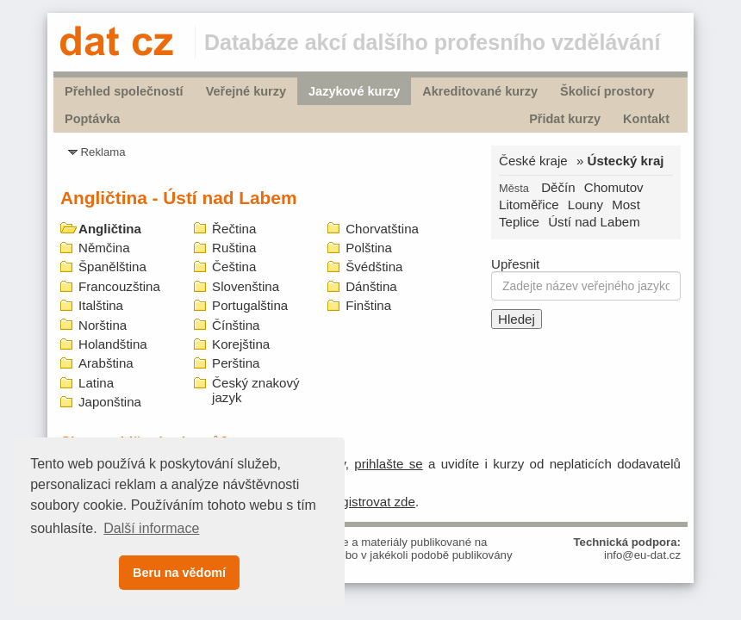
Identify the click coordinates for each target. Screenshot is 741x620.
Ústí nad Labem (594, 221)
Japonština (109, 401)
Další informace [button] (151, 528)
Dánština (371, 286)
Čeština (234, 266)
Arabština (106, 363)
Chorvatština (382, 228)
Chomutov (614, 187)
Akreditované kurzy (480, 91)
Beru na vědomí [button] (179, 573)
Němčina (104, 247)
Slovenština (245, 286)
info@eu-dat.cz (642, 555)
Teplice (519, 221)
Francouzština (119, 286)
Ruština (234, 247)
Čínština (235, 325)
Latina (96, 382)
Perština (235, 363)
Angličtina (109, 228)
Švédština (374, 266)
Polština (369, 247)
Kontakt (646, 119)
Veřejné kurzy (246, 91)
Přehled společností (124, 91)
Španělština (112, 266)
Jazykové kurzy (354, 91)
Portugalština (250, 305)
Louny (585, 204)
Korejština (241, 344)
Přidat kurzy (565, 119)
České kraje (533, 160)
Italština (100, 305)
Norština (102, 325)
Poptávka (92, 119)
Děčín (558, 187)
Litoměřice (529, 204)
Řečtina (234, 228)
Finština (368, 305)
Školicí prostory (607, 91)
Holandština (112, 344)
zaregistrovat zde (365, 501)
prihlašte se (388, 463)
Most (626, 204)
